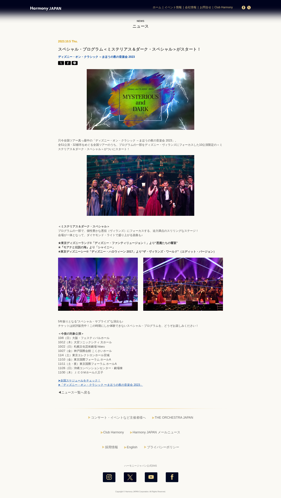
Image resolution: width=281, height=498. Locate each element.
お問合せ (205, 7)
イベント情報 (173, 7)
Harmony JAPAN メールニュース (156, 432)
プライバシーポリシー (163, 447)
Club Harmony (224, 7)
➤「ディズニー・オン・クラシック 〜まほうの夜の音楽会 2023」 (100, 384)
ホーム (157, 7)
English (132, 447)
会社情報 (190, 7)
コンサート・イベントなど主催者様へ (118, 417)
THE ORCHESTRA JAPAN (174, 417)
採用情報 (111, 447)
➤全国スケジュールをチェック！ (79, 380)
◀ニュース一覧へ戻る (74, 392)
